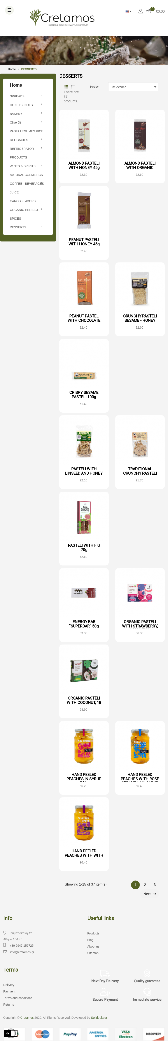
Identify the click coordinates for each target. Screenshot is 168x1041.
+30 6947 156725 (21, 945)
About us (93, 946)
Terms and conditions (17, 998)
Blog (90, 940)
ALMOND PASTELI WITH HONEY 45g (84, 165)
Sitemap (92, 953)
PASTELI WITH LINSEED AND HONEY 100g (84, 473)
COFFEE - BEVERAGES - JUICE (28, 188)
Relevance (135, 87)
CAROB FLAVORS (23, 201)
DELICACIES (19, 140)
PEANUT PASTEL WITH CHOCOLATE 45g (84, 320)
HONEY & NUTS (21, 105)
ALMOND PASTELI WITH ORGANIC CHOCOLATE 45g (140, 167)
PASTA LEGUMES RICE (26, 131)
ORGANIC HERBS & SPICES (24, 214)
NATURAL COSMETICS (26, 175)
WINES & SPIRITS (22, 166)
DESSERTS (18, 227)
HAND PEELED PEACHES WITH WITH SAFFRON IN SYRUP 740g (84, 857)
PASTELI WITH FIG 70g (84, 547)
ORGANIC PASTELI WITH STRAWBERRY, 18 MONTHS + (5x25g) (140, 628)
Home (16, 85)
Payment (9, 991)
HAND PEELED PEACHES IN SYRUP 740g (83, 779)
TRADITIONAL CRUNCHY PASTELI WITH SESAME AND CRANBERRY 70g (140, 475)
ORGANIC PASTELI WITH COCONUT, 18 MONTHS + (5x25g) (84, 702)
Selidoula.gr (99, 1017)
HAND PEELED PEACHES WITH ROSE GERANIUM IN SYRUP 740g (140, 781)
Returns (8, 1004)
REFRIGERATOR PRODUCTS (22, 153)
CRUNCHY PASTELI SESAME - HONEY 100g (140, 320)
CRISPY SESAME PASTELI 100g (83, 394)
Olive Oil (15, 122)
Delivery (8, 985)
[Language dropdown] (128, 11)
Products (93, 933)
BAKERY (16, 113)
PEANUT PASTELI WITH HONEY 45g (84, 241)
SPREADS (17, 96)
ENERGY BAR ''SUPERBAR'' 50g (84, 623)
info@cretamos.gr (22, 952)
